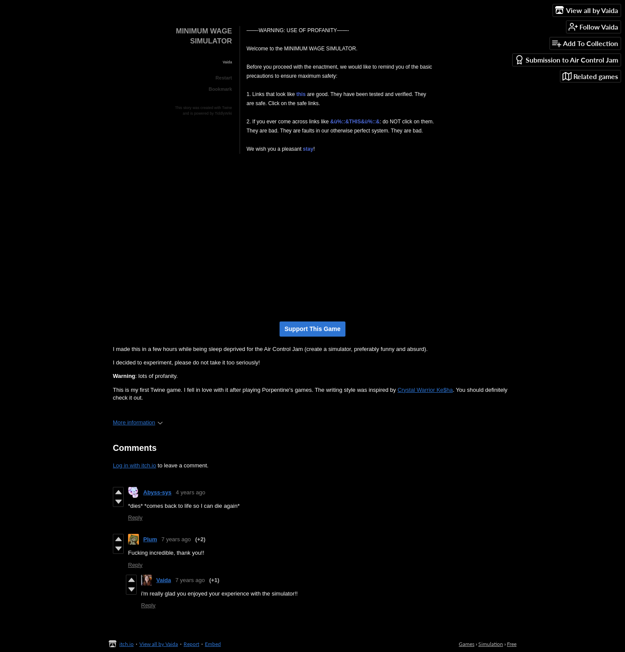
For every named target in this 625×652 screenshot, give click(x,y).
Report (191, 644)
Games (466, 644)
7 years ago (176, 539)
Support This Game (312, 328)
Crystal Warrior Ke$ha (425, 390)
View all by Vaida (158, 644)
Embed (213, 644)
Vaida (163, 580)
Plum (150, 539)
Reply (135, 517)
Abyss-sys (157, 492)
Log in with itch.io (134, 465)
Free (511, 644)
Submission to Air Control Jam (566, 59)
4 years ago (190, 492)
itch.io (126, 644)
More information (138, 422)
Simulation (490, 644)
